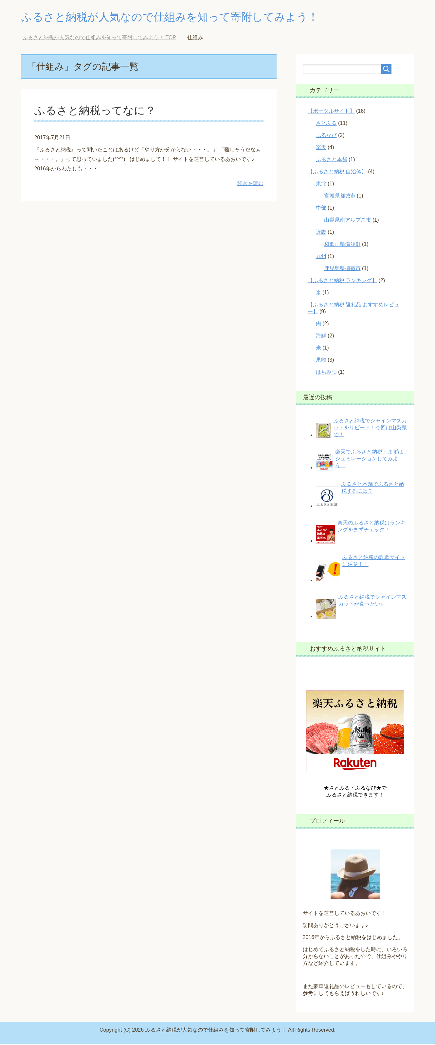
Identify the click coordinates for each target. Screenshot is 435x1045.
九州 (321, 257)
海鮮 (321, 337)
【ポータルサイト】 (331, 112)
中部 (321, 209)
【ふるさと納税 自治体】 (337, 173)
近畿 (321, 233)
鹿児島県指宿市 (342, 269)
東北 (321, 185)
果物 (321, 361)
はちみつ (326, 373)
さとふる (326, 124)
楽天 (321, 148)
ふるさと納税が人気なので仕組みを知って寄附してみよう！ (183, 17)
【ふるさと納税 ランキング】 (342, 281)
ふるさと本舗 (331, 160)
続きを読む (250, 184)
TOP (99, 39)
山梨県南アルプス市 (347, 221)
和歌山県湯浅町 (342, 245)
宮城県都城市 (339, 197)
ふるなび (326, 136)
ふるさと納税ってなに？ (96, 111)
